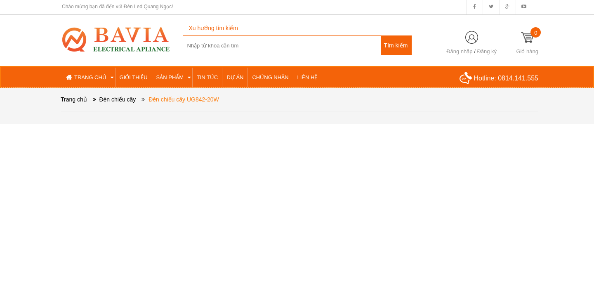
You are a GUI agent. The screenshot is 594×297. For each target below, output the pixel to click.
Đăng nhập (459, 51)
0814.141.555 (518, 78)
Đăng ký (487, 51)
